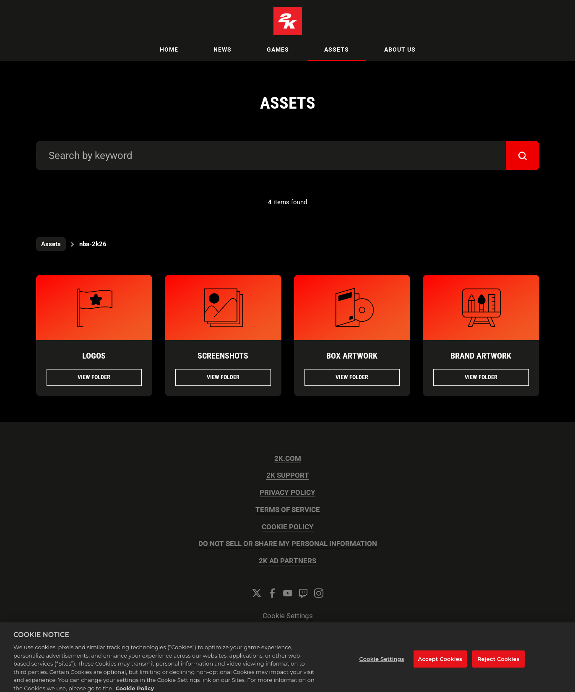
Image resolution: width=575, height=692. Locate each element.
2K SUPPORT (287, 475)
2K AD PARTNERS (287, 561)
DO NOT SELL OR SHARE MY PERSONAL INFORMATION (287, 544)
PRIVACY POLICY (287, 493)
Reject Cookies (498, 666)
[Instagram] (318, 593)
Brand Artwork (480, 356)
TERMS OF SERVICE (287, 510)
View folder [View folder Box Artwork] (352, 377)
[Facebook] (272, 593)
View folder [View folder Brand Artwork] (481, 377)
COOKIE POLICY (288, 527)
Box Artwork (351, 356)
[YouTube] (287, 593)
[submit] (522, 155)
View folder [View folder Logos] (94, 377)
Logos (94, 356)
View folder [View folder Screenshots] (223, 377)
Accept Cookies (440, 666)
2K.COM (287, 459)
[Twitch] (303, 593)
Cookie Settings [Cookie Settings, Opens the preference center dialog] (381, 666)
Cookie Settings (288, 616)
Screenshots (223, 356)
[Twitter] (256, 593)
